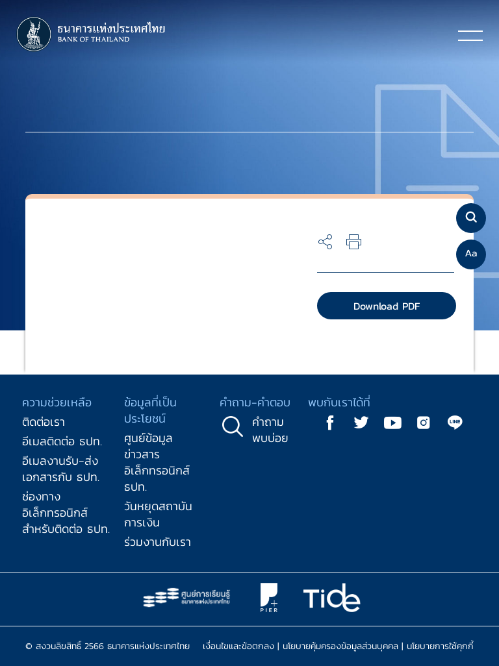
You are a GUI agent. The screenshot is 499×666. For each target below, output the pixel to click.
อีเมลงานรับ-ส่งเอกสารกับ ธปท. (60, 469)
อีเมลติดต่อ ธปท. (62, 441)
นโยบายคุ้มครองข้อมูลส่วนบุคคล (340, 646)
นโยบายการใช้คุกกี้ (440, 646)
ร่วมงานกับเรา (157, 541)
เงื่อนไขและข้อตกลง (238, 646)
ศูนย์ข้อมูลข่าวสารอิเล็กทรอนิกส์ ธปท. (157, 462)
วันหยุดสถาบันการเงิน (158, 514)
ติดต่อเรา (43, 421)
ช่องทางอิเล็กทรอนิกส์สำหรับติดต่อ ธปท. (66, 512)
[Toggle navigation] (470, 35)
